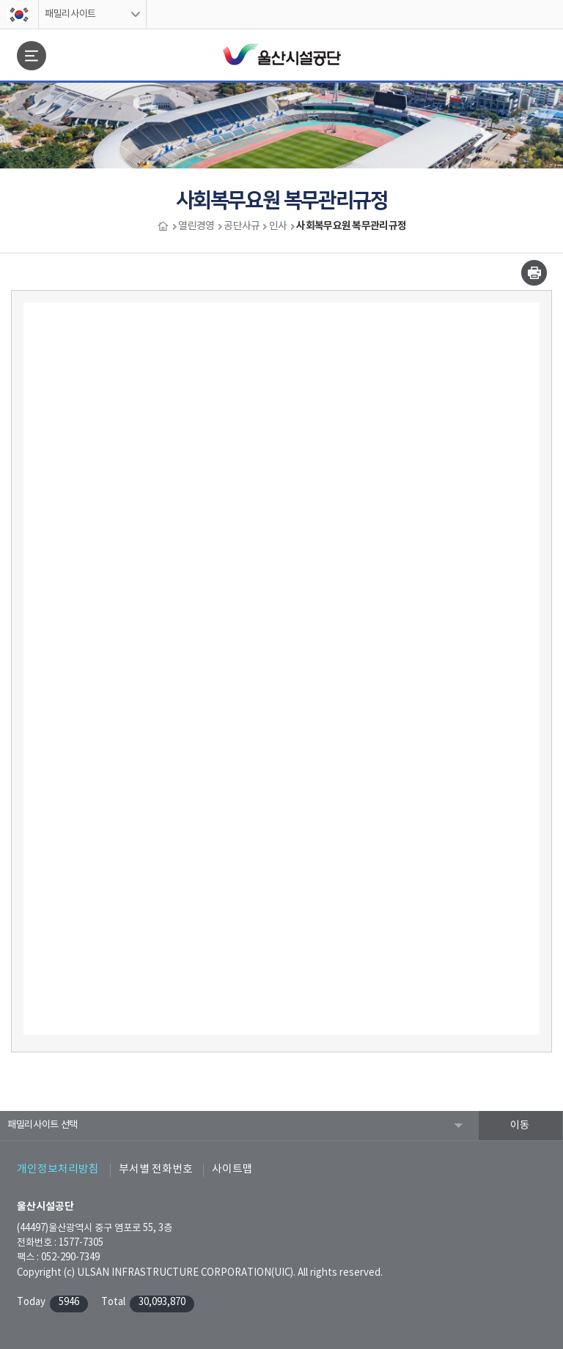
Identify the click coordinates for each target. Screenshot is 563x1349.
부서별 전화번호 (156, 1169)
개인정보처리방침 (58, 1169)
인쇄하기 (534, 273)
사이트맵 (232, 1169)
